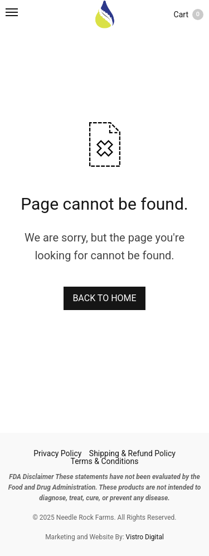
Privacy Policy (57, 453)
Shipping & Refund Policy (132, 453)
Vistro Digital (145, 537)
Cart (188, 14)
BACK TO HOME (104, 298)
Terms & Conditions (104, 461)
